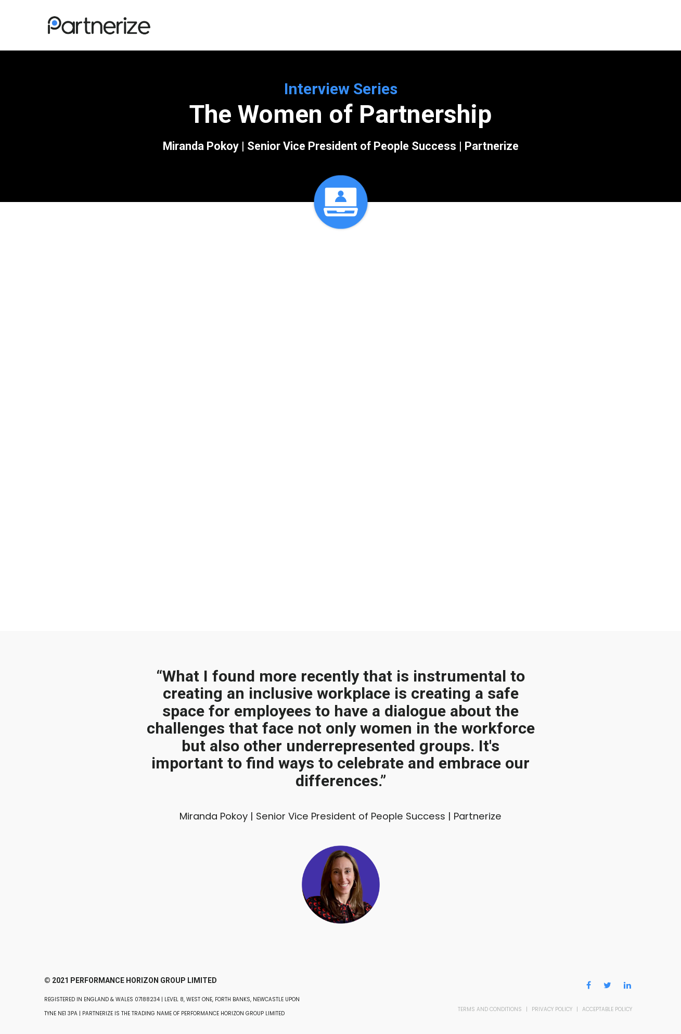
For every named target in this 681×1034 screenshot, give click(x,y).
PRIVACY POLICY (552, 1009)
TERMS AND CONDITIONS (490, 1009)
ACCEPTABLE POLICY (607, 1009)
